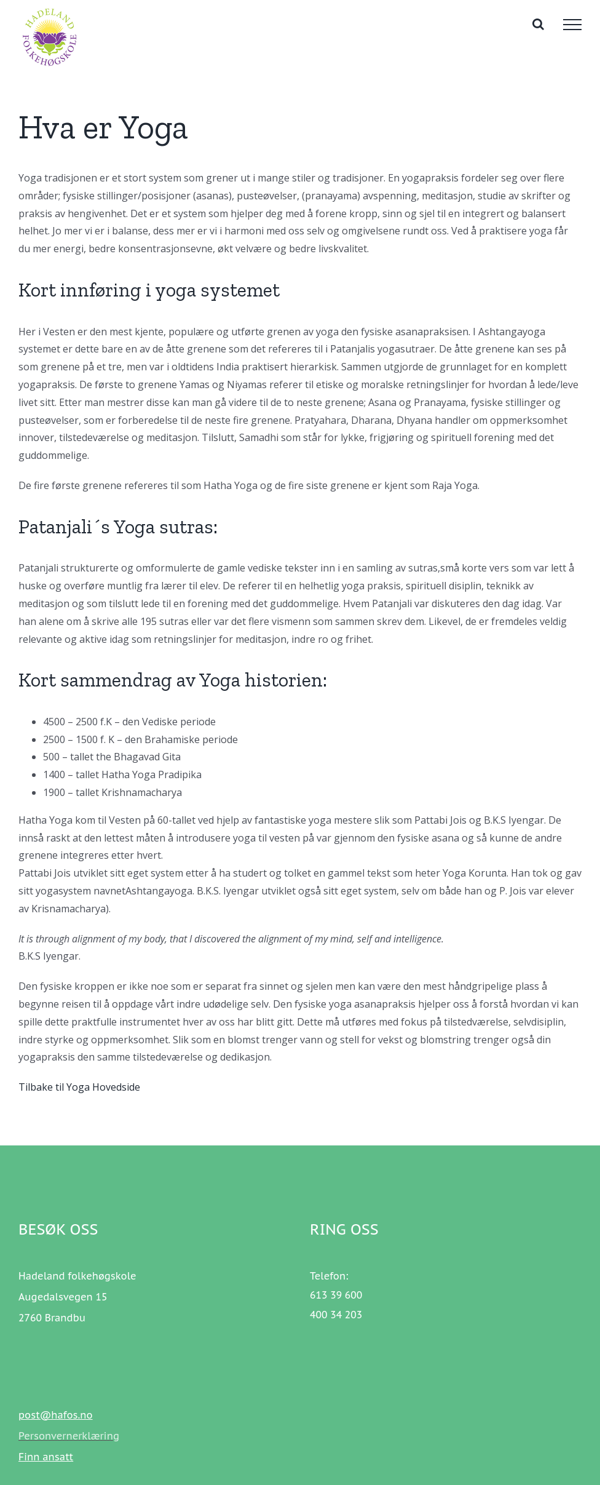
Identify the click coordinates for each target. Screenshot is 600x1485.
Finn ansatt (45, 1457)
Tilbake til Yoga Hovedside (79, 1087)
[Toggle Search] (538, 24)
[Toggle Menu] (572, 24)
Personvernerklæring (68, 1436)
